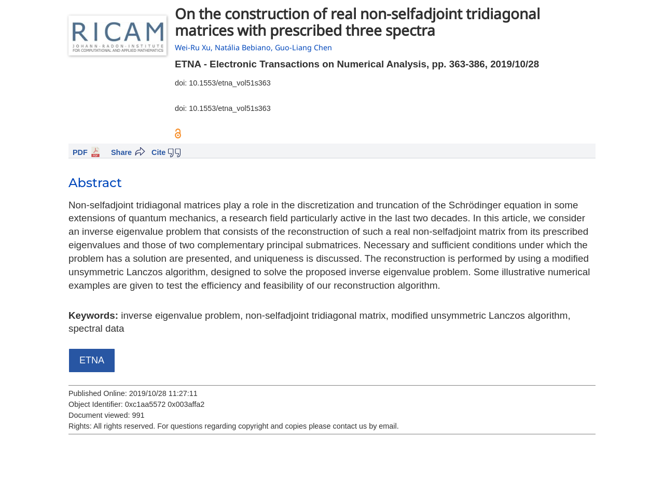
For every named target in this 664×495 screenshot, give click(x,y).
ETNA (91, 360)
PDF (80, 152)
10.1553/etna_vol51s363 (230, 83)
